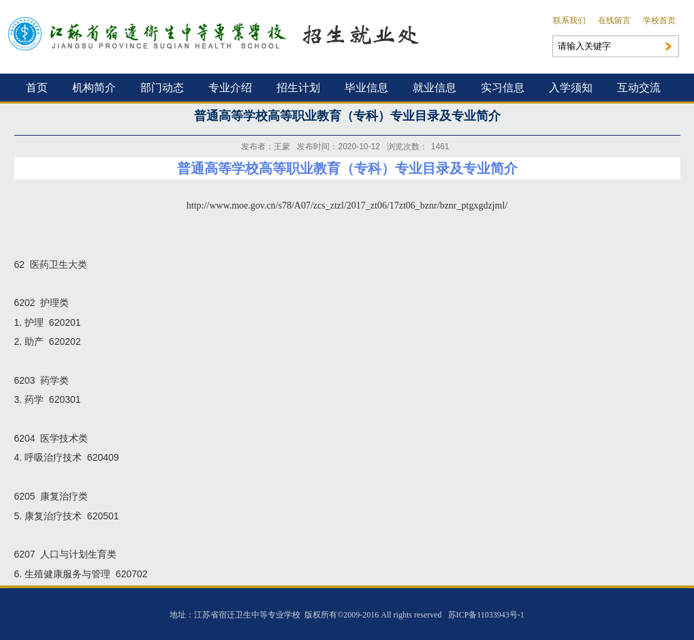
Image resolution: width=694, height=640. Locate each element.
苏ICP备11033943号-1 (486, 615)
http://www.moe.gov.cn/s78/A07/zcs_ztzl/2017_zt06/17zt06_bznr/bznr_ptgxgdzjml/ (347, 205)
